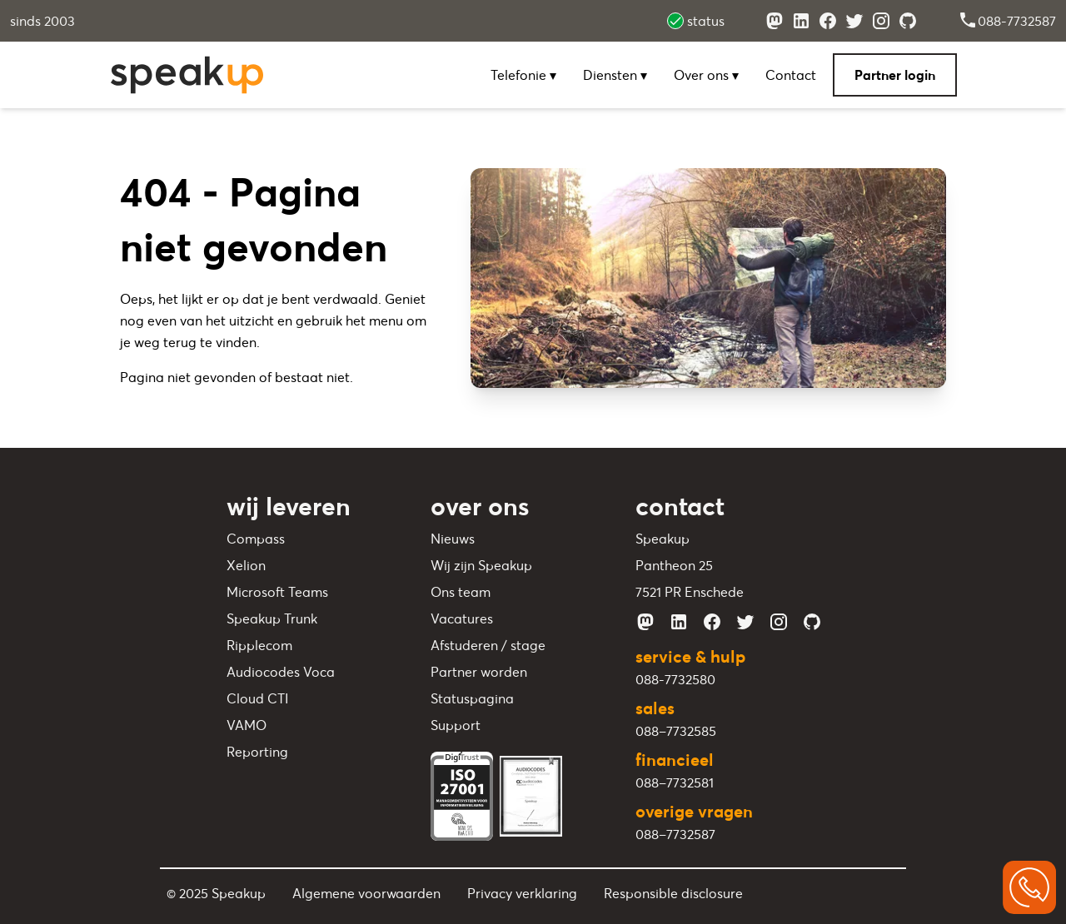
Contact (790, 75)
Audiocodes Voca (281, 671)
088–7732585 (675, 731)
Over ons (706, 75)
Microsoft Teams (277, 592)
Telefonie (523, 75)
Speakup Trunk (272, 618)
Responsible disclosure (673, 893)
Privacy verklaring (522, 893)
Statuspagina (472, 698)
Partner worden (479, 671)
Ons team (461, 592)
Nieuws (453, 538)
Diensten (615, 75)
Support (456, 725)
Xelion (246, 565)
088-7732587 (1007, 20)
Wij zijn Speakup (481, 565)
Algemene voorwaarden (366, 893)
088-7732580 (675, 679)
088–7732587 (675, 834)
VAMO (246, 725)
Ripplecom (259, 645)
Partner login (894, 75)
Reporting (257, 751)
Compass (256, 538)
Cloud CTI (257, 698)
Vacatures (462, 618)
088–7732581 (674, 782)
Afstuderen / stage (488, 645)
